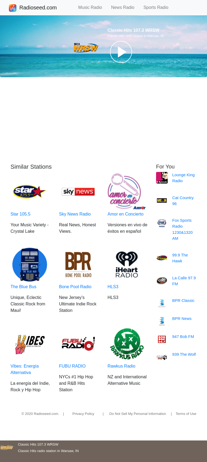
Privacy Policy (83, 414)
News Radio (125, 7)
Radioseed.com (38, 8)
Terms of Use (186, 414)
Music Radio (92, 7)
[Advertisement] (103, 120)
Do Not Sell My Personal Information (137, 414)
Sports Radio (158, 7)
